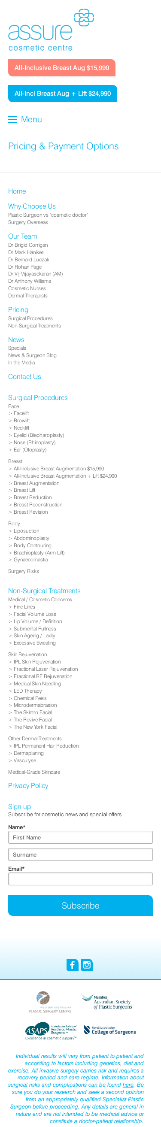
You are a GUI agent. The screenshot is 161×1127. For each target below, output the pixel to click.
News (16, 340)
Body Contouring (33, 545)
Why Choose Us (32, 206)
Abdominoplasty (31, 538)
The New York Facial (35, 727)
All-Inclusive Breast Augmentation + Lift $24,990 (65, 476)
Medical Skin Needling (37, 683)
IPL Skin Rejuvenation (37, 661)
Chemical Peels (30, 698)
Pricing (18, 310)
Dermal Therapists (28, 295)
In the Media (21, 362)
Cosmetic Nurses (27, 288)
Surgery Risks (23, 571)
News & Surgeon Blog (32, 355)
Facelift (21, 413)
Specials (17, 348)
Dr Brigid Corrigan (28, 245)
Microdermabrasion (35, 705)
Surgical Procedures (30, 318)
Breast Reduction (33, 497)
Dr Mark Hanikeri (26, 252)
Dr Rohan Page (25, 267)
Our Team (22, 236)
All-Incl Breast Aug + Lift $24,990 (63, 93)
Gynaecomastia (31, 559)
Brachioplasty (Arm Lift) (39, 552)
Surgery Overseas (28, 222)
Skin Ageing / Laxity (34, 635)
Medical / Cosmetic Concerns (40, 599)
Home (17, 191)
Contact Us (24, 377)
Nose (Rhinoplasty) (35, 442)
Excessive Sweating (35, 642)
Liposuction (26, 530)
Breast (15, 461)
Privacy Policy (28, 786)
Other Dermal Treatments (35, 738)
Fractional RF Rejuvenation (43, 676)
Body (14, 523)
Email (16, 868)
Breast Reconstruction (38, 504)
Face (13, 406)
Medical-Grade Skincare (34, 772)
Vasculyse (25, 760)
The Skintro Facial (33, 712)
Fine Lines (24, 606)
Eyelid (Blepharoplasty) (39, 435)
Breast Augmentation (36, 483)
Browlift (22, 420)
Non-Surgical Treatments (34, 325)
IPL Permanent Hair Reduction (46, 745)
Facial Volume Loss (35, 614)
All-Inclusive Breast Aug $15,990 (62, 68)
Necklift (21, 427)
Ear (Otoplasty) (30, 449)
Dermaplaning (29, 753)
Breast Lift (24, 490)
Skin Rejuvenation (27, 654)
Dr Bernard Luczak (28, 259)
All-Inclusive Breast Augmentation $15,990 (59, 468)
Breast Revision (31, 512)
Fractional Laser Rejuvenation (46, 669)
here (128, 1084)
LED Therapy (28, 691)
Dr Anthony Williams (29, 281)
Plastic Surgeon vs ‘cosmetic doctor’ (48, 215)
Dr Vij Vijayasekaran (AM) (35, 273)
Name (17, 827)
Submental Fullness (35, 628)
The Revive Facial (33, 719)
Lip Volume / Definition (38, 621)
